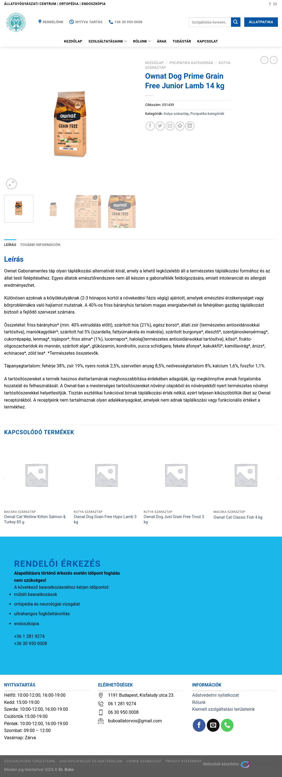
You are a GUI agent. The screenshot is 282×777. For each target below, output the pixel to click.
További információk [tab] (40, 245)
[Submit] (235, 22)
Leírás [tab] (10, 245)
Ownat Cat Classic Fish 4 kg (237, 517)
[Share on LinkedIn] (189, 126)
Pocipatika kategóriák (191, 62)
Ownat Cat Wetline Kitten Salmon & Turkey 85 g (35, 519)
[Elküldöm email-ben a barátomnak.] (170, 126)
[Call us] (227, 725)
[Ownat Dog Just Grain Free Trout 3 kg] (176, 474)
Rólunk (142, 41)
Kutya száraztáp (176, 114)
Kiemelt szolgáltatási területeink (223, 709)
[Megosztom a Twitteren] (160, 126)
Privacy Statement (184, 761)
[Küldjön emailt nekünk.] (275, 4)
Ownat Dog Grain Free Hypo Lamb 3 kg (105, 519)
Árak (162, 41)
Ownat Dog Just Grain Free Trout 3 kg (174, 519)
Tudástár (182, 41)
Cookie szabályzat (144, 761)
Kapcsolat (207, 41)
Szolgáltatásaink (107, 41)
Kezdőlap (73, 41)
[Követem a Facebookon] (270, 4)
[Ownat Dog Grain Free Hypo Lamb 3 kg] (106, 474)
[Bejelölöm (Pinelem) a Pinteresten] (180, 126)
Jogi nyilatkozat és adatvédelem (91, 761)
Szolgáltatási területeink (29, 761)
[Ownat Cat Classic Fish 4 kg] (245, 474)
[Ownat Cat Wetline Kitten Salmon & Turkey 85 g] (36, 474)
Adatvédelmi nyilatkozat (215, 695)
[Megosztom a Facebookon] (150, 126)
